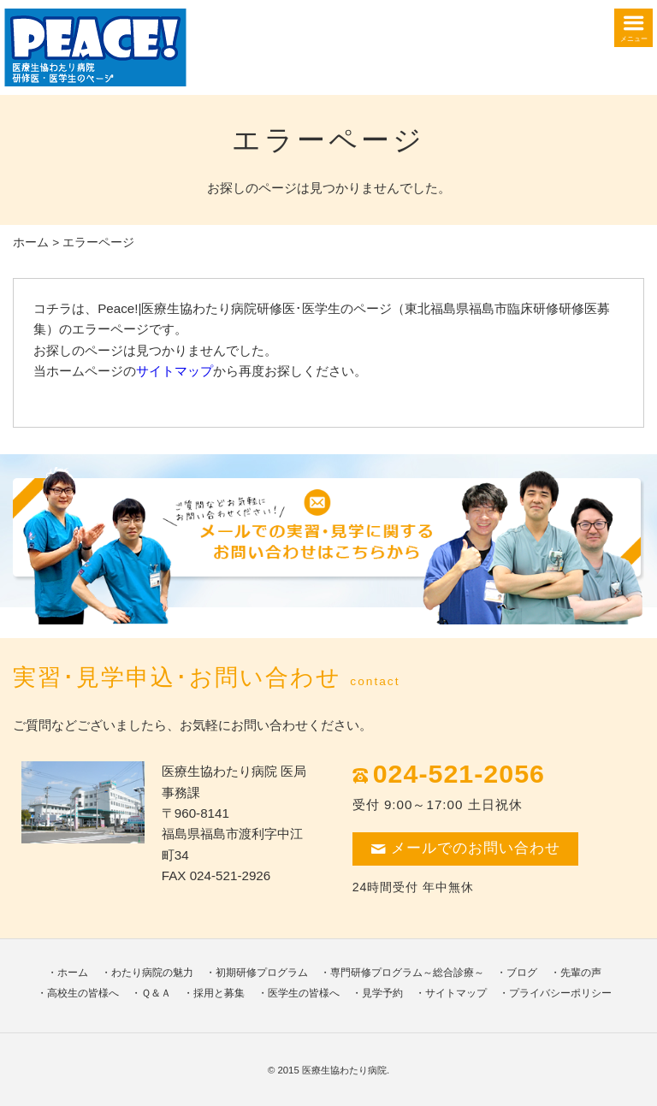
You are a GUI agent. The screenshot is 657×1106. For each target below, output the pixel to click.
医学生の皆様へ (304, 993)
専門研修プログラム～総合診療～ (407, 973)
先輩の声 (580, 973)
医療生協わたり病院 (344, 1070)
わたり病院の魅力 (152, 973)
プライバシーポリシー (560, 993)
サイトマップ (174, 371)
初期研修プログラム (262, 973)
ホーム (31, 242)
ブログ (521, 973)
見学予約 (382, 993)
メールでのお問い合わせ (465, 848)
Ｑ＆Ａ (156, 993)
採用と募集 (219, 993)
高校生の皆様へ (83, 993)
